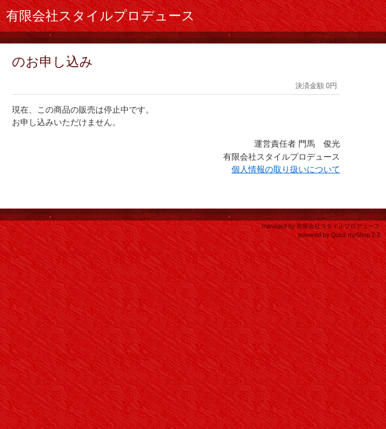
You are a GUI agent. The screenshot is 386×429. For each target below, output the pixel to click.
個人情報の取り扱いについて (285, 169)
